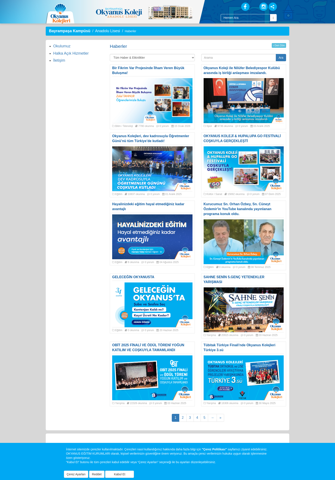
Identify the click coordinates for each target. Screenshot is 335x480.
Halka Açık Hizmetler (71, 53)
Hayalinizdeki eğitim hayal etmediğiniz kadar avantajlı (148, 206)
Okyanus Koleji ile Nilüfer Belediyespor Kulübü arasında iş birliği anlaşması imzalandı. (242, 70)
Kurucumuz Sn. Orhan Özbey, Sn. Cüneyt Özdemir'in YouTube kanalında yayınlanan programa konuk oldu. (238, 209)
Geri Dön (279, 45)
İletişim (59, 60)
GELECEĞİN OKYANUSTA (133, 277)
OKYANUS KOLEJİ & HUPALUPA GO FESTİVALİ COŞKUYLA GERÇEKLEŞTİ (242, 138)
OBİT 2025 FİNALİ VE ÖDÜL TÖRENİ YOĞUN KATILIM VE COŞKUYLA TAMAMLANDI (148, 347)
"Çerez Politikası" (214, 449)
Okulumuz (62, 46)
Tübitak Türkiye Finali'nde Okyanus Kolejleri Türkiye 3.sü (239, 347)
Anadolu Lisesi (107, 31)
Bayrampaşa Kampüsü (69, 31)
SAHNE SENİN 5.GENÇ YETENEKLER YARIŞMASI (234, 279)
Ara (281, 57)
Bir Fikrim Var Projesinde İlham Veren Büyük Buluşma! (148, 70)
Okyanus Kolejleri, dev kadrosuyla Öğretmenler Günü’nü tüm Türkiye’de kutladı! (150, 138)
